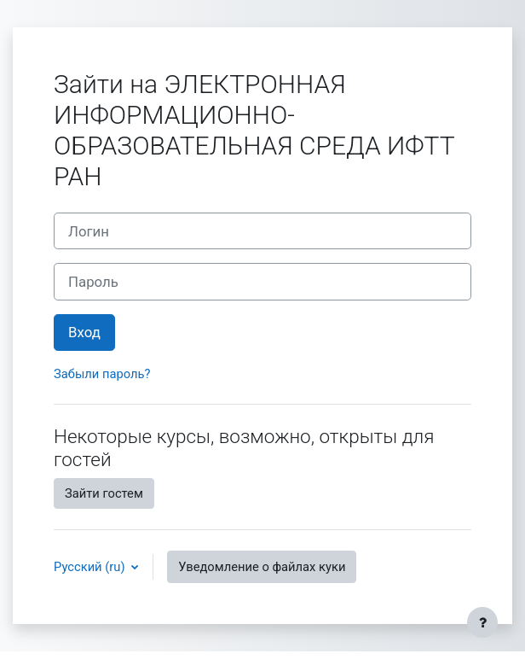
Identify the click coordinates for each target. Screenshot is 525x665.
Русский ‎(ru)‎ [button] (91, 567)
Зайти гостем (104, 493)
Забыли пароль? (102, 374)
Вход (84, 332)
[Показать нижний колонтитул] (482, 622)
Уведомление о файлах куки (261, 567)
